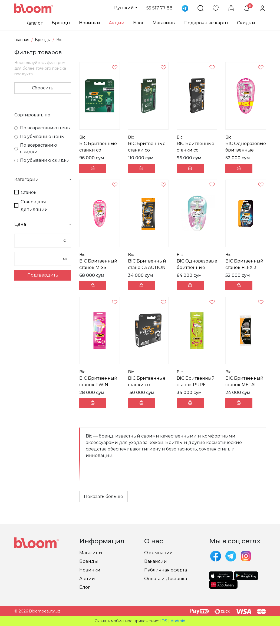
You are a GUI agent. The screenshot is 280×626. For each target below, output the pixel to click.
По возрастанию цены (42, 127)
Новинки (89, 22)
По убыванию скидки (42, 160)
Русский (124, 7)
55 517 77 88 (159, 8)
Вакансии (155, 561)
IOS (163, 620)
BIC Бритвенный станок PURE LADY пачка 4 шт (196, 385)
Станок (25, 192)
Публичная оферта (165, 570)
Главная (21, 39)
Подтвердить (42, 275)
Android (178, 620)
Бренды (61, 22)
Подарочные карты (206, 22)
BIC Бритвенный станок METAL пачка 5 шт (244, 385)
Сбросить (42, 87)
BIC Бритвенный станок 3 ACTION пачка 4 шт (147, 267)
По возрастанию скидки (35, 148)
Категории (42, 179)
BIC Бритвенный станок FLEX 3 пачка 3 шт (244, 267)
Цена (42, 224)
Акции (116, 22)
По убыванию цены (39, 136)
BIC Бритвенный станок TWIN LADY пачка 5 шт (98, 385)
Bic (82, 137)
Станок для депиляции (31, 205)
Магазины (164, 22)
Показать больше (103, 496)
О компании (158, 552)
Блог (138, 22)
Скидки (246, 22)
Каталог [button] (34, 23)
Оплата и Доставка (165, 578)
